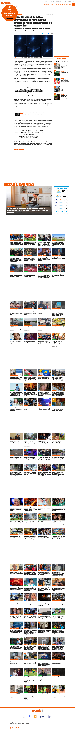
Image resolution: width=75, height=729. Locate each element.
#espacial (34, 91)
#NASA (21, 89)
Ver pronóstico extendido (61, 211)
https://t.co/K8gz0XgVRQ (25, 136)
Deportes (63, 4)
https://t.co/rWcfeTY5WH (30, 134)
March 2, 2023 (35, 95)
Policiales (59, 4)
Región (55, 4)
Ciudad (52, 4)
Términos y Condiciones (14, 727)
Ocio (67, 4)
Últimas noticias (47, 4)
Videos (70, 4)
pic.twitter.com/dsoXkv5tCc (34, 136)
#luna (25, 90)
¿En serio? (21, 149)
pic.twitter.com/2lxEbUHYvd (30, 94)
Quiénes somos (12, 725)
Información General (17, 14)
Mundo (16, 149)
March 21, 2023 (35, 137)
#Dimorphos (34, 89)
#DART (41, 130)
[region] (37, 10)
